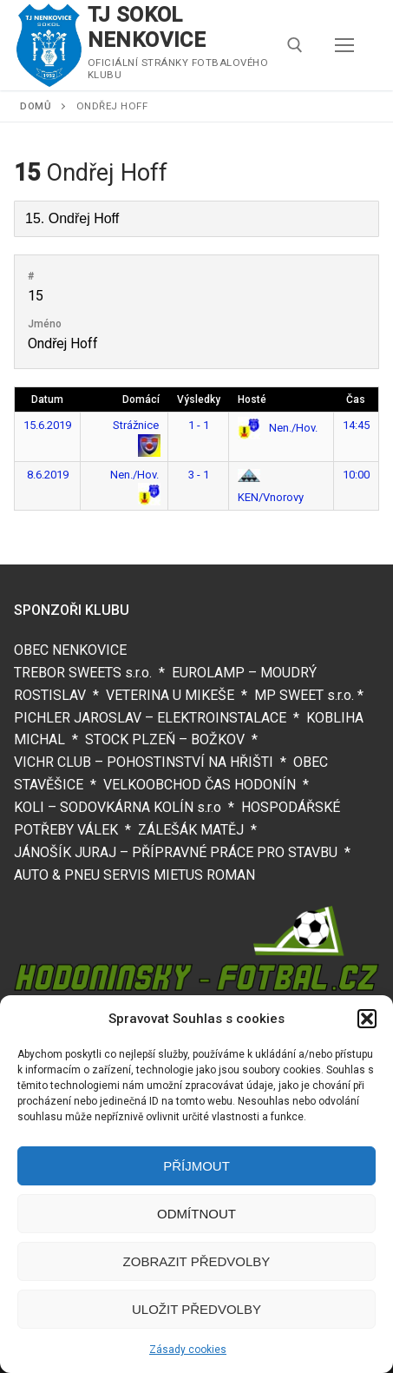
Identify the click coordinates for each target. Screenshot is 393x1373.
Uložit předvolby (196, 1309)
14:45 (356, 425)
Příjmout (196, 1165)
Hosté (252, 399)
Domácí (141, 399)
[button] (367, 1018)
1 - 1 (198, 425)
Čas (355, 399)
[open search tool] (295, 45)
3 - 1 (198, 474)
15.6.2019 (47, 425)
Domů (35, 106)
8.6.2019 (48, 474)
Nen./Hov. (278, 427)
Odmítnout (196, 1213)
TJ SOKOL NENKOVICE (147, 27)
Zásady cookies (187, 1349)
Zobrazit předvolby (197, 1261)
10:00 (356, 474)
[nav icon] (344, 45)
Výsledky (198, 399)
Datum (47, 399)
